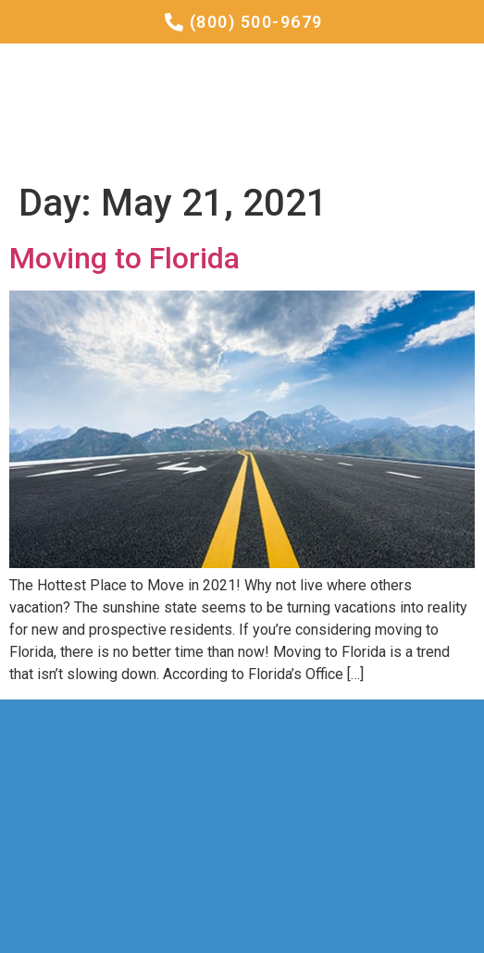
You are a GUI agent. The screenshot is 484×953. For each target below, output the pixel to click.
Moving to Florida (124, 258)
